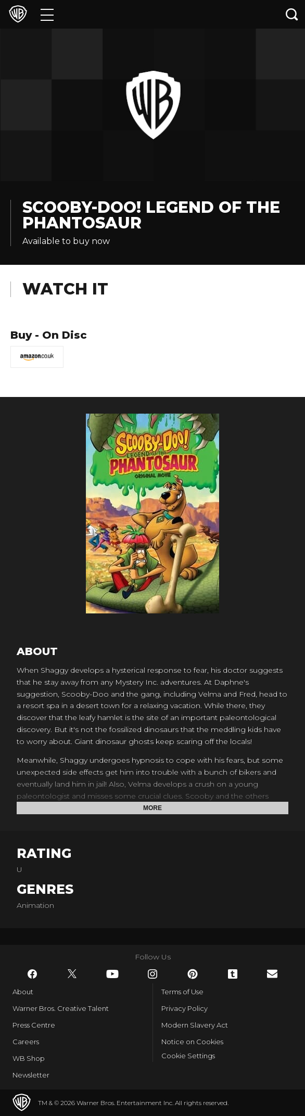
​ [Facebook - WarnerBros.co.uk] (32, 974)
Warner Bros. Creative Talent (60, 1008)
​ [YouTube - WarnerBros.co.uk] (112, 974)
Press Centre (33, 1025)
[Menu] (47, 14)
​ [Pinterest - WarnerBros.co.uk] (192, 974)
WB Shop (28, 1058)
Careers (25, 1041)
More (152, 808)
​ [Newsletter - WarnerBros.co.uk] (272, 974)
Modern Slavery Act (194, 1025)
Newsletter (30, 1075)
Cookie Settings (188, 1055)
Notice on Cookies (192, 1041)
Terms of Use (182, 991)
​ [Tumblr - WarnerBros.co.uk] (232, 974)
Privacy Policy (184, 1008)
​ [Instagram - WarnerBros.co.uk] (152, 974)
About (22, 991)
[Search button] (292, 14)
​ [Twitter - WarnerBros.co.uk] (72, 974)
